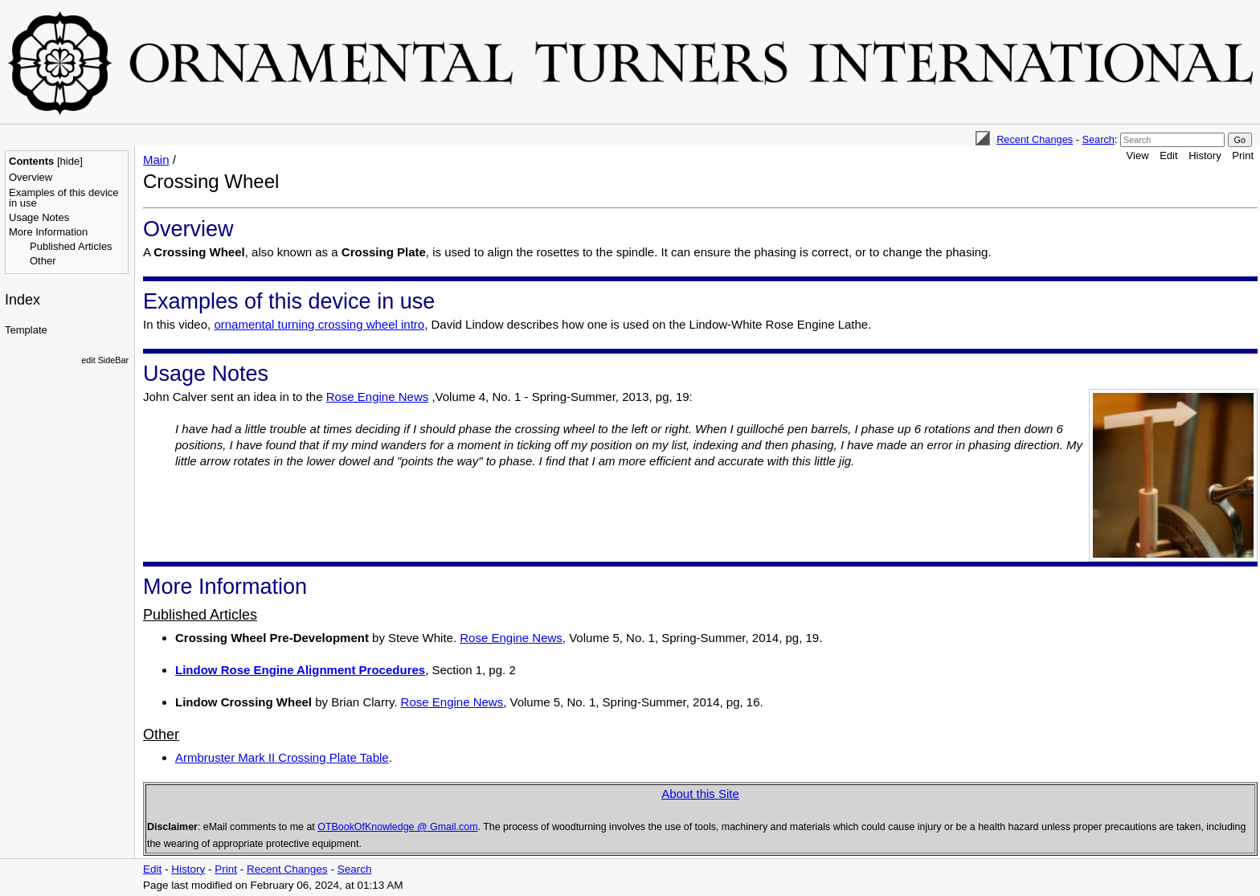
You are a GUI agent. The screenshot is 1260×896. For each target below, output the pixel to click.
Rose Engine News (377, 396)
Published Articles (71, 246)
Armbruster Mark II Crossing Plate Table (282, 757)
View (1138, 155)
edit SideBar (105, 360)
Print (1243, 155)
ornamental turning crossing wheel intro (319, 324)
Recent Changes (1034, 139)
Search (1098, 139)
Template (26, 330)
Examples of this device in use (64, 197)
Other (43, 261)
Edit (1168, 155)
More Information (48, 232)
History (1204, 155)
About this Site (700, 793)
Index (22, 300)
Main (156, 159)
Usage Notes (39, 217)
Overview (30, 177)
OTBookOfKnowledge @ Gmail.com (397, 827)
